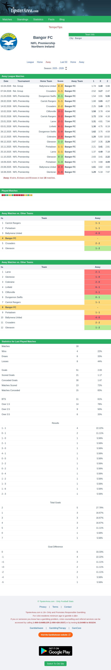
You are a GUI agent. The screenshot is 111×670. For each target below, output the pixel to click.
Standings (22, 19)
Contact (67, 607)
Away (81, 62)
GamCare (76, 628)
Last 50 (63, 62)
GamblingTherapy (57, 628)
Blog (62, 19)
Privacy (43, 607)
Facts (51, 19)
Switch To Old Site (55, 664)
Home (40, 62)
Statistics (38, 19)
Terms (55, 607)
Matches (7, 19)
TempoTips (55, 27)
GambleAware (36, 628)
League (30, 62)
